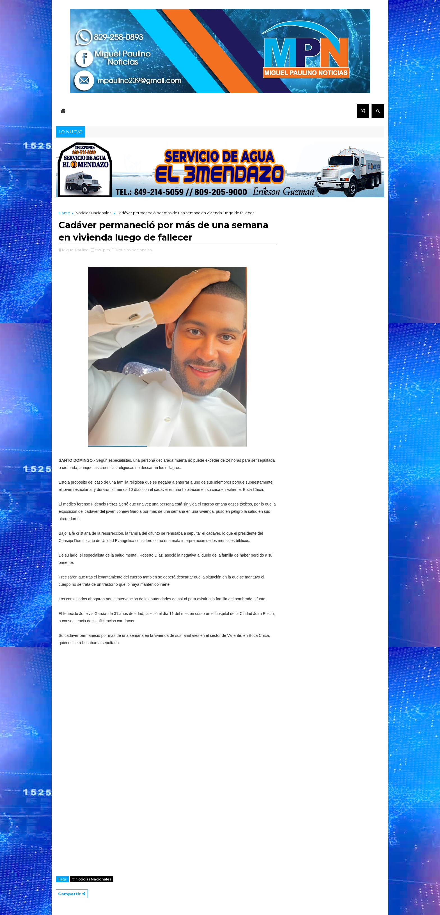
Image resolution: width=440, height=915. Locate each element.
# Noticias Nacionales (91, 879)
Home (64, 213)
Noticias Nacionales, (134, 250)
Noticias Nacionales (93, 213)
